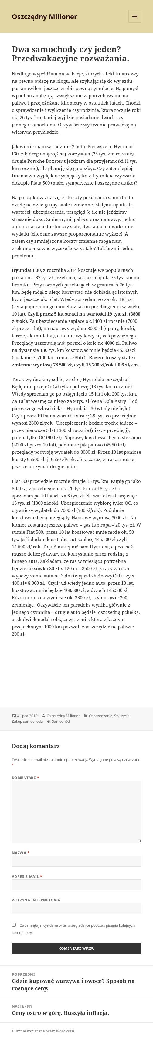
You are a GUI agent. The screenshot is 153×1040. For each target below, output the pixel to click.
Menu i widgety (135, 22)
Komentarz (25, 777)
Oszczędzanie (100, 715)
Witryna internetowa (36, 900)
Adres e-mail (27, 876)
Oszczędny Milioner (44, 16)
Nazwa (20, 852)
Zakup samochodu (27, 721)
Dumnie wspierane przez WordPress (43, 1031)
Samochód (61, 721)
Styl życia (122, 715)
